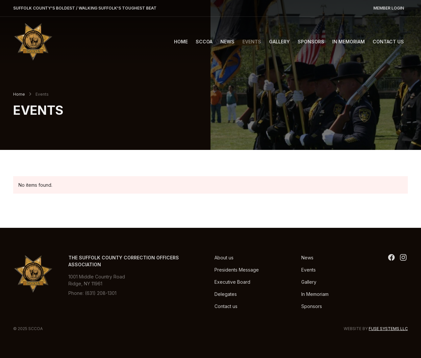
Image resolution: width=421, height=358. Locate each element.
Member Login (388, 8)
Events (251, 41)
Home (181, 41)
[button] (204, 42)
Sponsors (311, 41)
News (227, 41)
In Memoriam (348, 41)
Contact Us (388, 41)
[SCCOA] (33, 41)
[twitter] (391, 257)
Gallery (279, 41)
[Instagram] (403, 257)
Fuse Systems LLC (388, 328)
